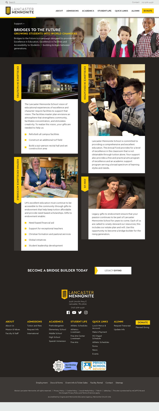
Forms (95, 346)
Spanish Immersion (57, 341)
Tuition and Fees (34, 326)
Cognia (62, 397)
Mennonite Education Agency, (80, 397)
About (59, 11)
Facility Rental (96, 383)
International (32, 333)
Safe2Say (107, 391)
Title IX (98, 391)
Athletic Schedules (79, 326)
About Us (10, 326)
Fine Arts (74, 342)
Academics (88, 11)
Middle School (55, 333)
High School (54, 337)
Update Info (119, 329)
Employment (42, 383)
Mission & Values (13, 329)
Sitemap (119, 383)
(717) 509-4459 (77, 307)
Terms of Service (88, 393)
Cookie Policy (72, 391)
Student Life (104, 11)
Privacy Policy (59, 391)
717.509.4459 (147, 2)
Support (18, 23)
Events (95, 354)
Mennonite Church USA (102, 397)
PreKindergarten (56, 326)
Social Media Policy (86, 391)
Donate (148, 11)
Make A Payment (99, 332)
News (94, 350)
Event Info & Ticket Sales (77, 383)
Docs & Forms (56, 383)
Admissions (72, 11)
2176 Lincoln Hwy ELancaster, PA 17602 (78, 302)
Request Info (33, 329)
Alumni (135, 11)
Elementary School (57, 329)
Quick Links (121, 11)
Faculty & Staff (12, 333)
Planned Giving (142, 327)
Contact (135, 2)
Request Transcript (122, 326)
